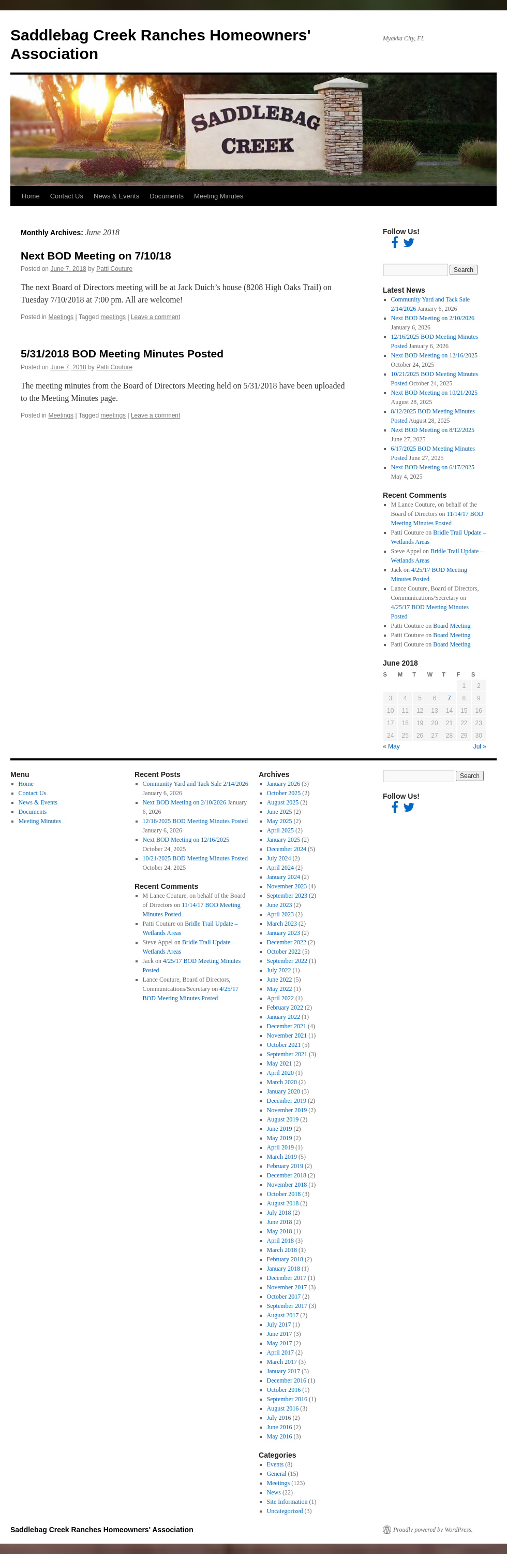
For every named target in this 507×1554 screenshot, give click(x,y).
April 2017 (280, 1352)
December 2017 (286, 1278)
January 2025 (283, 839)
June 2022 (279, 979)
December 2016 (286, 1380)
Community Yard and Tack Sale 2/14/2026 (195, 783)
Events (275, 1464)
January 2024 (283, 877)
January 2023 (283, 933)
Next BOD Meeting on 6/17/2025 (432, 467)
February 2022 (285, 1007)
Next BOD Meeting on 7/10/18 (96, 256)
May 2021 (279, 1063)
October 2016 (284, 1389)
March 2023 (282, 923)
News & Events (116, 196)
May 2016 (279, 1436)
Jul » (479, 746)
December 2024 (286, 849)
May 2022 (279, 988)
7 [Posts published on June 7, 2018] (449, 698)
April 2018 (280, 1240)
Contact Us (66, 196)
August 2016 (283, 1408)
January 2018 (283, 1268)
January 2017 (283, 1371)
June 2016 (279, 1427)
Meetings (60, 317)
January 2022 (283, 1016)
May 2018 (279, 1231)
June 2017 (279, 1333)
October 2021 (284, 1044)
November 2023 (287, 886)
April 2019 (280, 1147)
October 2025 (284, 793)
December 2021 (286, 1026)
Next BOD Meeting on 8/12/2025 (432, 430)
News (274, 1492)
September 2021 (287, 1054)
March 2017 (282, 1361)
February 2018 (285, 1259)
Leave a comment (155, 317)
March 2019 (282, 1156)
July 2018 (279, 1212)
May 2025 (279, 821)
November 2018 (287, 1184)
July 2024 (279, 858)
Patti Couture (114, 268)
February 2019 (285, 1166)
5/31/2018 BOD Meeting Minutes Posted (122, 353)
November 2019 (287, 1110)
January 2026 (283, 783)
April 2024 (280, 867)
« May (391, 746)
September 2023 (287, 895)
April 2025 (280, 830)
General (277, 1473)
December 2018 (286, 1175)
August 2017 (283, 1315)
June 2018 (279, 1222)
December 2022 (286, 942)
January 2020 (283, 1091)
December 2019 (286, 1100)
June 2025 (279, 811)
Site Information (287, 1501)
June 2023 (279, 905)
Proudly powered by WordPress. (433, 1529)
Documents (167, 196)
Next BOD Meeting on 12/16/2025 (434, 355)
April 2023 (280, 914)
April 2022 (280, 998)
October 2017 (284, 1296)
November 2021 (287, 1035)
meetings (113, 317)
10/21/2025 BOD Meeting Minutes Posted (195, 858)
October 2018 (284, 1194)
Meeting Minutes (218, 196)
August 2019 (283, 1119)
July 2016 (279, 1417)
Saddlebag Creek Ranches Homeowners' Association (101, 1530)
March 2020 (282, 1082)
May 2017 (279, 1343)
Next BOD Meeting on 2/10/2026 (432, 318)
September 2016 (287, 1399)
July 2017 (279, 1324)
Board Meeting (451, 625)
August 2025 (283, 802)
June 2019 (279, 1128)
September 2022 (287, 961)
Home (31, 196)
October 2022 (284, 951)
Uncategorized (285, 1511)
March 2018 (282, 1250)
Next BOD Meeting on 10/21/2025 (434, 392)
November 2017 (287, 1287)
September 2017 (287, 1306)
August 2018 (283, 1203)
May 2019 (279, 1138)
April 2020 (280, 1072)
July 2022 (279, 970)
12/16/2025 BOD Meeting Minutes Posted (195, 821)
